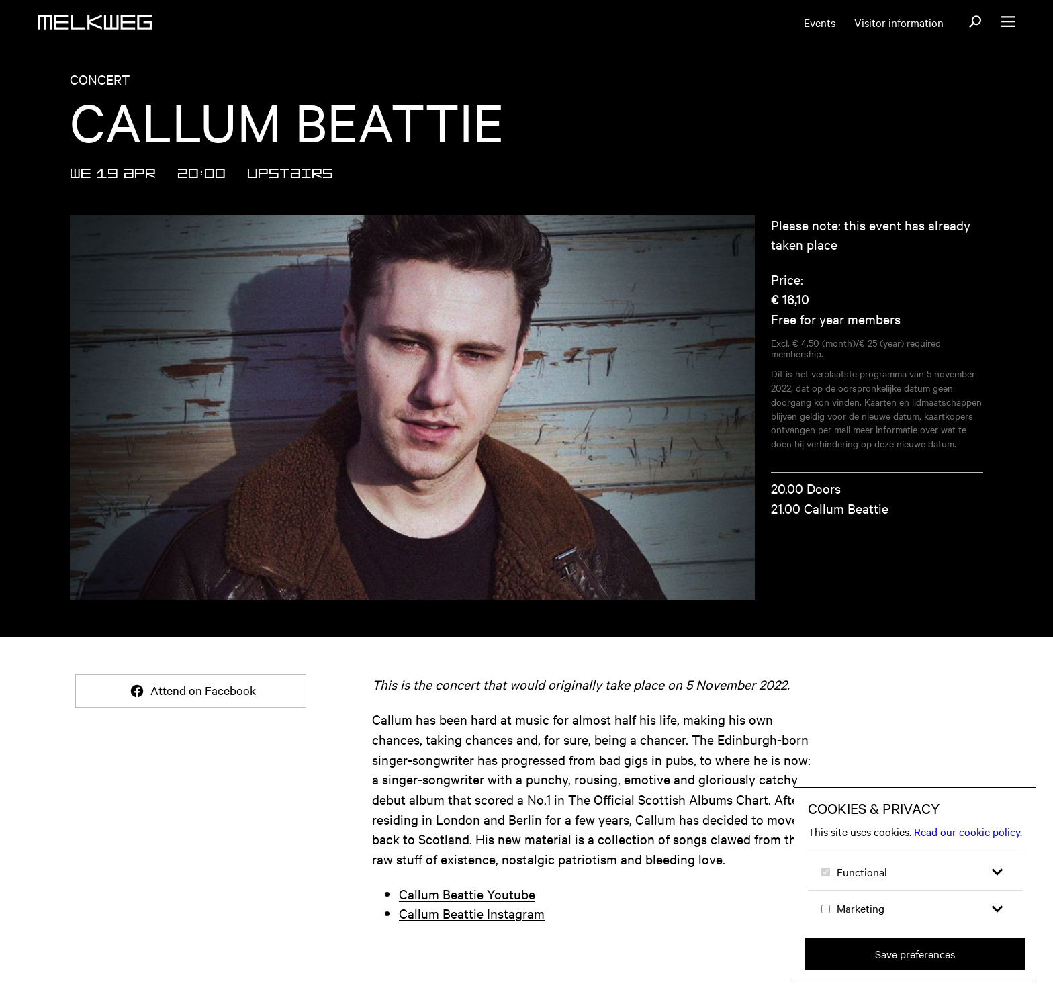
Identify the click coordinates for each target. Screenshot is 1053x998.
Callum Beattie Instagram (472, 913)
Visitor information (899, 22)
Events (819, 22)
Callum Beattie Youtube (467, 893)
